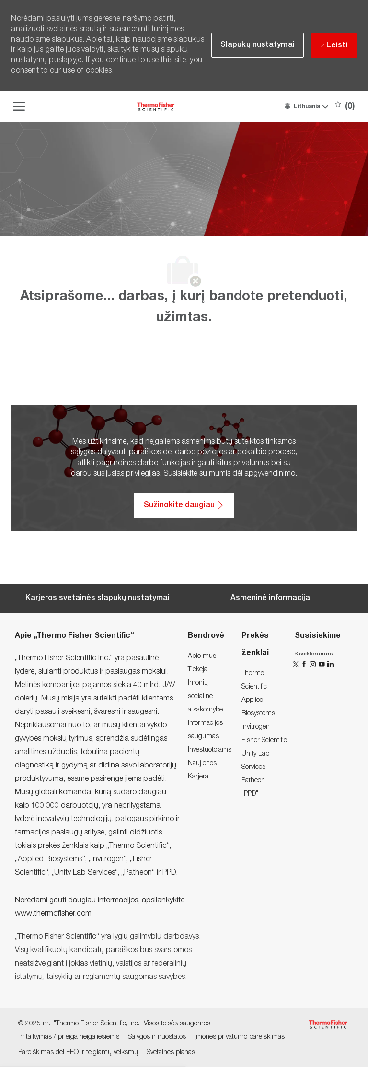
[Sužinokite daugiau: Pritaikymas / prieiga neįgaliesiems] (184, 505)
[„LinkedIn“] (330, 664)
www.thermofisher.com (53, 914)
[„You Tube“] (322, 664)
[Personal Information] (270, 598)
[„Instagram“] (314, 664)
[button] (306, 107)
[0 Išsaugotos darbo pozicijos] (345, 106)
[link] (202, 656)
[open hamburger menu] (19, 107)
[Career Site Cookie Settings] (97, 598)
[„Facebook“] (305, 664)
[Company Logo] (156, 106)
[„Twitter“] (296, 664)
